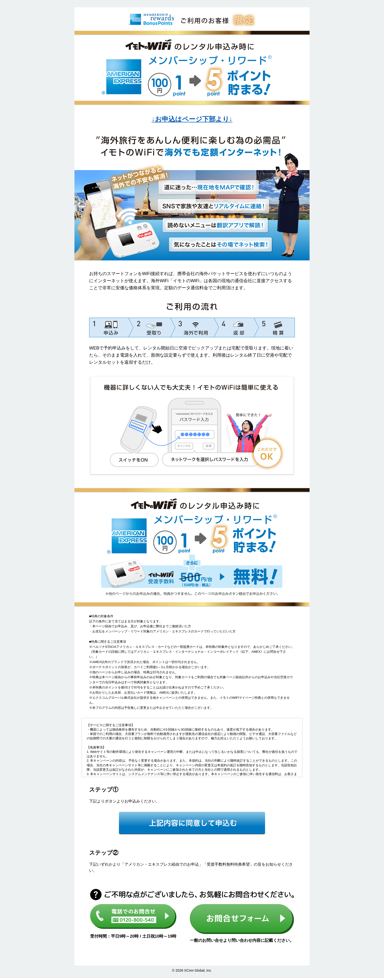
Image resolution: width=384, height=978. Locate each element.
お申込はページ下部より (192, 119)
